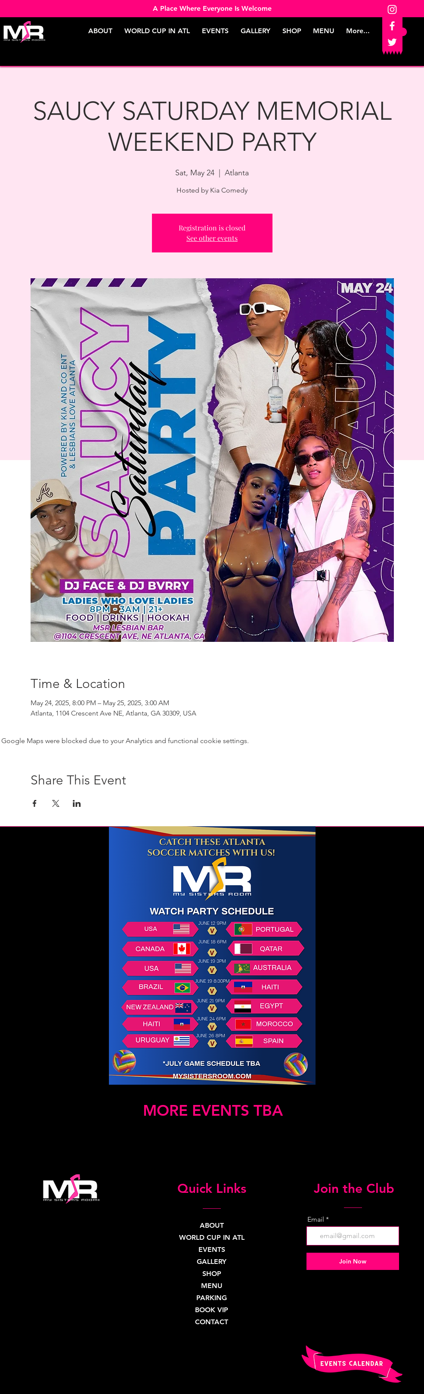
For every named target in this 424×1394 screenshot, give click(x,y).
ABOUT (212, 1225)
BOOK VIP (211, 1310)
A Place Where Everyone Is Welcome (212, 8)
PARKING (211, 1298)
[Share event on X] (56, 803)
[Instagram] (392, 9)
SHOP (211, 1274)
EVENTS (211, 1249)
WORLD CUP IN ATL (211, 1237)
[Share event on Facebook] (35, 803)
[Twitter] (392, 42)
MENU (212, 1286)
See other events (212, 238)
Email (315, 1219)
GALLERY (211, 1261)
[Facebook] (392, 26)
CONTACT (211, 1322)
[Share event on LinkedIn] (77, 803)
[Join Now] (352, 1261)
